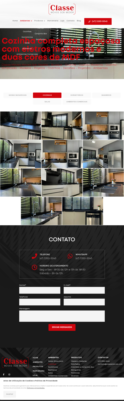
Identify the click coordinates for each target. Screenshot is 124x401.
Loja (62, 21)
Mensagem (24, 309)
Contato (71, 21)
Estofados (75, 364)
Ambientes (25, 21)
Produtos (38, 21)
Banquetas (76, 370)
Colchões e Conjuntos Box (82, 367)
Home (15, 21)
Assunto (67, 297)
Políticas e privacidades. (36, 388)
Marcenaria (52, 21)
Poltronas (75, 373)
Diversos (75, 376)
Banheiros (106, 95)
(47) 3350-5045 (104, 361)
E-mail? (67, 285)
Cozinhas (47, 95)
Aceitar (9, 394)
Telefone (23, 297)
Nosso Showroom (17, 95)
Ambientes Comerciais (76, 102)
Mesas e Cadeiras (79, 361)
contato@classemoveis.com (110, 364)
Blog (79, 21)
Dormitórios (77, 95)
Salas (47, 102)
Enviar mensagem (62, 327)
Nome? (22, 285)
